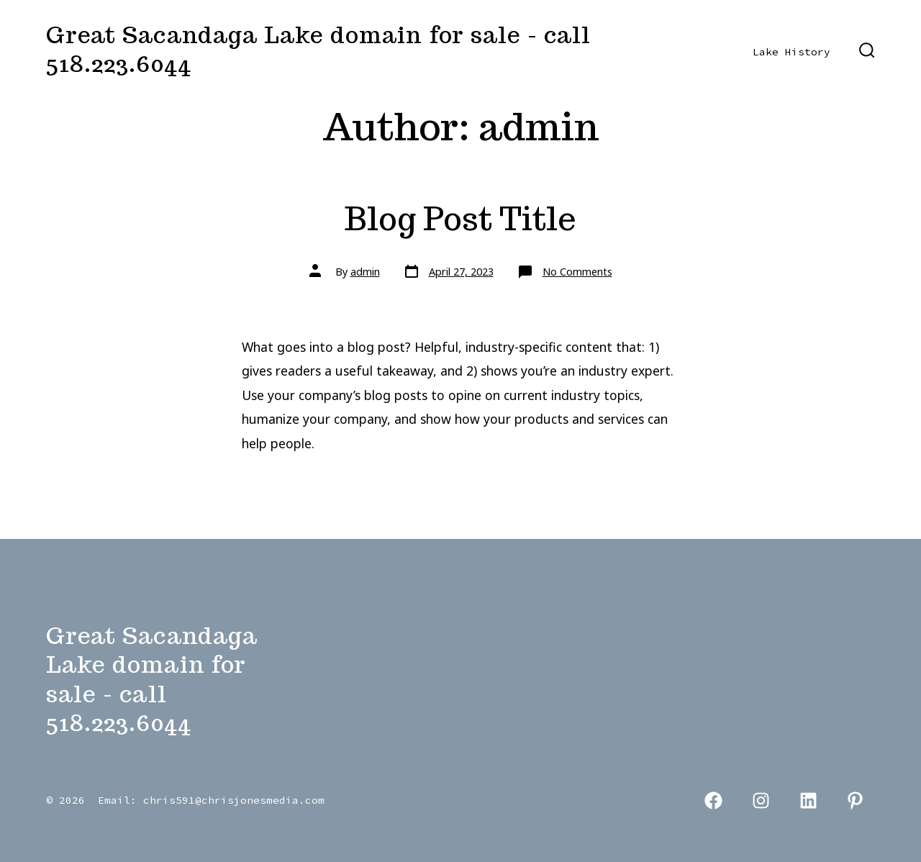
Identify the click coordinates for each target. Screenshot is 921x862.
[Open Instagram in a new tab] (761, 801)
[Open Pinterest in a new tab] (855, 801)
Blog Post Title (460, 218)
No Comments (577, 271)
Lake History (791, 51)
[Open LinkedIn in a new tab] (808, 801)
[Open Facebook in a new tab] (714, 801)
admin (365, 271)
